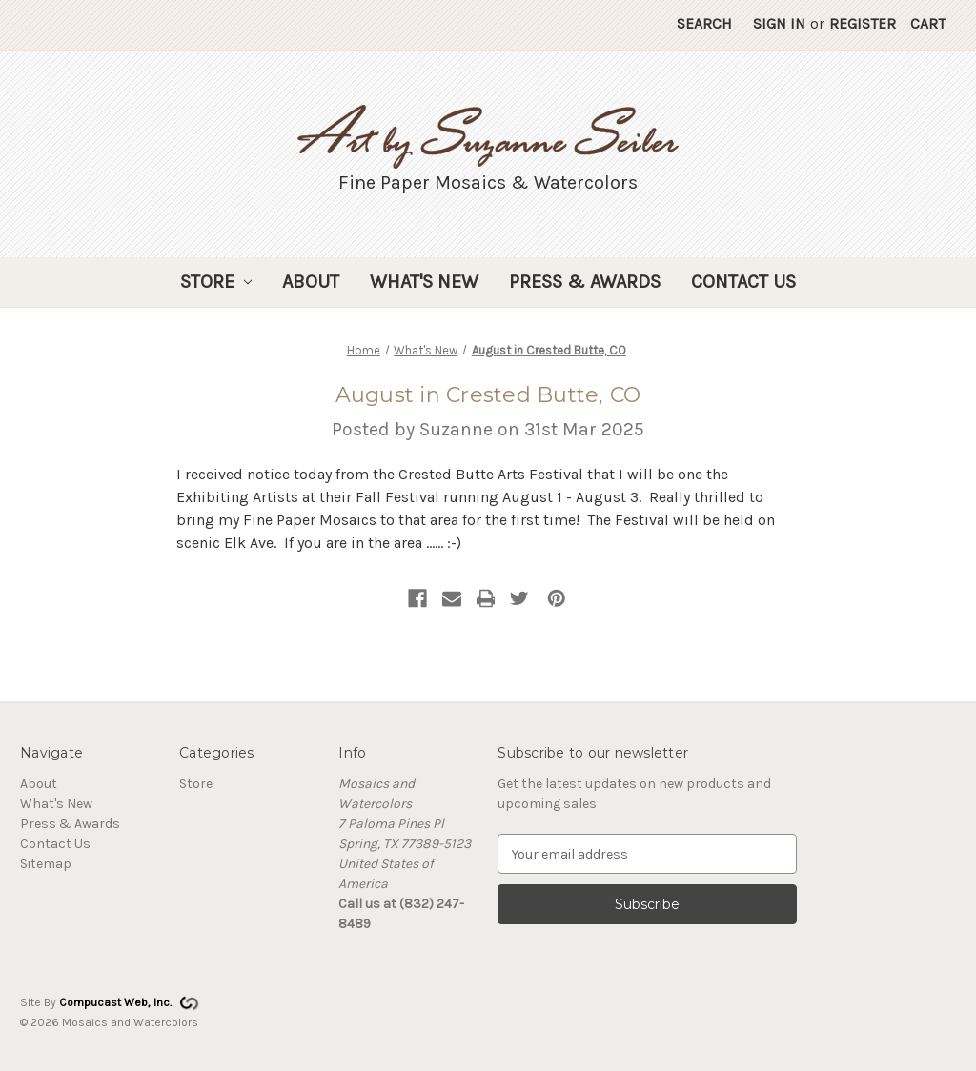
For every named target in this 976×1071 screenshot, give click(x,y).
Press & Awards (585, 282)
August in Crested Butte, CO (488, 395)
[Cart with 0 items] (928, 25)
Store (216, 282)
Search (704, 23)
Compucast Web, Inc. (115, 1002)
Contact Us (743, 282)
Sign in (779, 23)
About (310, 282)
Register (862, 23)
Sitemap (45, 864)
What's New (424, 282)
